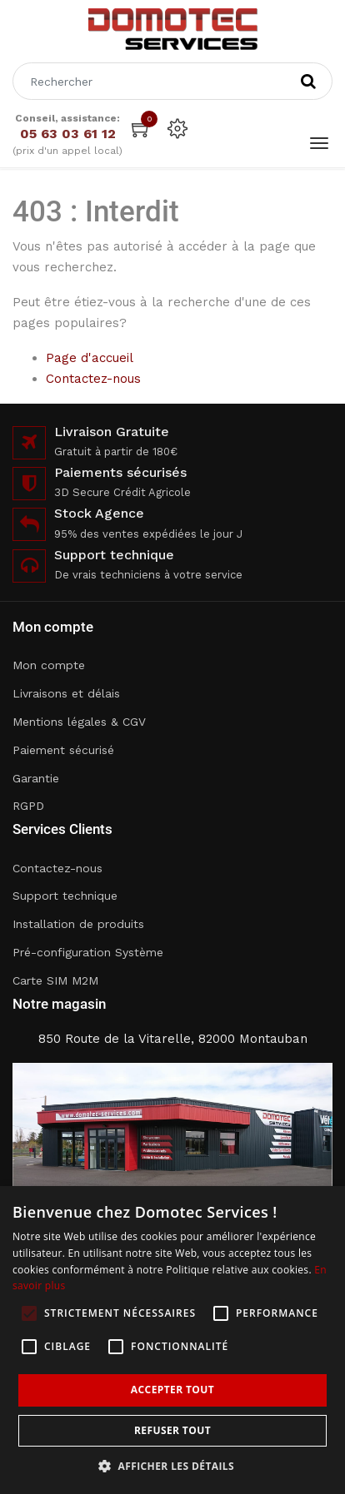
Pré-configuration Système (87, 952)
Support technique (65, 895)
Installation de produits (78, 924)
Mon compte (48, 665)
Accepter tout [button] (172, 1389)
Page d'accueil (89, 357)
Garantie (35, 778)
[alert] (172, 1340)
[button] (172, 1466)
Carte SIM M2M (55, 980)
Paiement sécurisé (63, 750)
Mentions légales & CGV (79, 721)
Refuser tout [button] (172, 1430)
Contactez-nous (93, 378)
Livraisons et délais (66, 693)
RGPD (28, 805)
